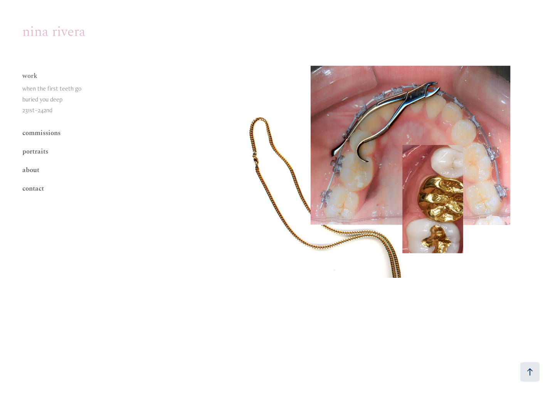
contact (33, 188)
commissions (41, 132)
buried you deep (42, 99)
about (30, 169)
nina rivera (54, 30)
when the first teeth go (51, 88)
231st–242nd (37, 110)
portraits (35, 151)
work (29, 75)
